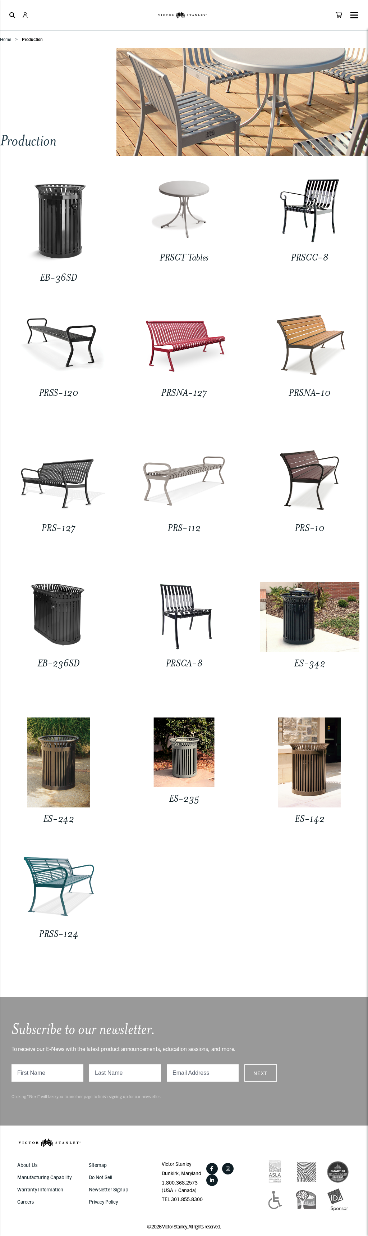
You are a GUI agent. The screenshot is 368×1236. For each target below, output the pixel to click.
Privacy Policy (103, 1201)
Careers (25, 1201)
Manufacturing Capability (44, 1177)
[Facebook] (212, 1168)
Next (260, 1073)
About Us (27, 1165)
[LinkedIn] (212, 1180)
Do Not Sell (100, 1177)
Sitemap (98, 1165)
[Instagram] (228, 1168)
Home (5, 39)
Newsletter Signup (108, 1189)
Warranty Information (40, 1189)
